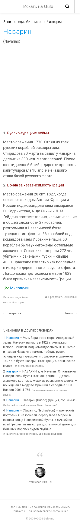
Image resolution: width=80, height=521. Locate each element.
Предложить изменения (61, 297)
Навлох (68, 313)
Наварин (12, 338)
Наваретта (14, 313)
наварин (12, 371)
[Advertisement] (40, 88)
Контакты (18, 511)
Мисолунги (19, 288)
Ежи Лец (21, 507)
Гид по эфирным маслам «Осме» (49, 507)
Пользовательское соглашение (47, 511)
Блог (12, 507)
